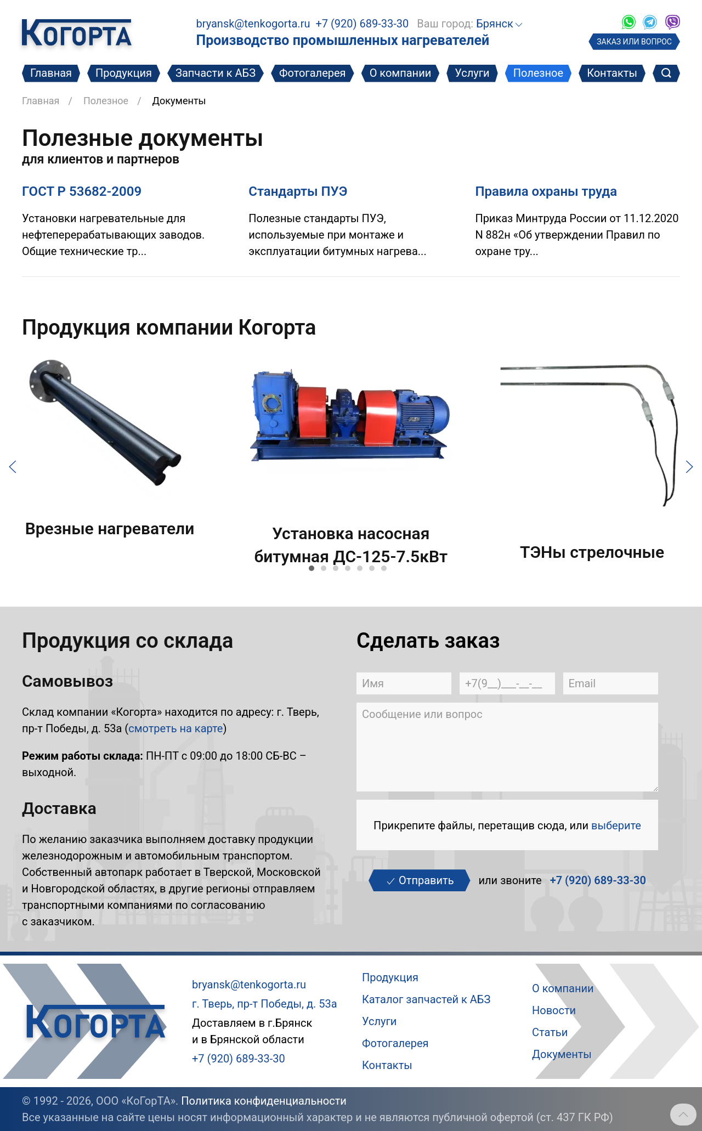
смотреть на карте (175, 728)
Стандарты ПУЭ (297, 191)
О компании (401, 73)
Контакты (612, 73)
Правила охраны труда (546, 191)
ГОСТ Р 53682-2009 (81, 191)
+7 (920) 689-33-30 (362, 23)
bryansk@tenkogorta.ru (253, 23)
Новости (554, 1010)
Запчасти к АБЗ (216, 73)
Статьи (550, 1032)
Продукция (123, 73)
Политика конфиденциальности (264, 1100)
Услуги (472, 73)
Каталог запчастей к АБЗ (426, 999)
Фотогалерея (312, 73)
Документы (562, 1054)
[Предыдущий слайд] (12, 465)
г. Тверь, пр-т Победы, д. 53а (264, 1003)
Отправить (419, 880)
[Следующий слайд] (689, 465)
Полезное (538, 73)
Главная (51, 73)
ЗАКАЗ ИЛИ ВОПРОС (634, 41)
